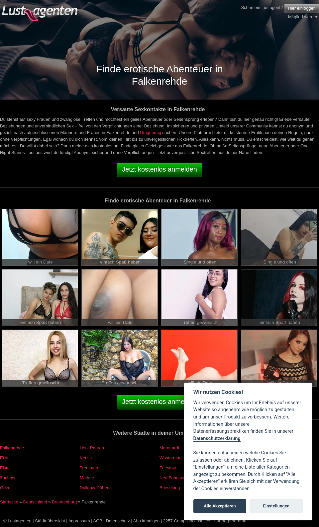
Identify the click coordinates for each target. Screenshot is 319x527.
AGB (97, 520)
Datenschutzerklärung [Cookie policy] (217, 438)
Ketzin (86, 457)
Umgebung (150, 132)
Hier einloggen (302, 8)
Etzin (5, 457)
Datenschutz (118, 520)
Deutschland (35, 501)
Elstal (5, 467)
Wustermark (171, 457)
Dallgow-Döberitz (96, 487)
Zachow (7, 477)
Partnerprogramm (231, 520)
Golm (5, 487)
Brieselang (170, 487)
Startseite (9, 501)
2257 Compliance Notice (186, 520)
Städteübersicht (50, 520)
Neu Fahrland (173, 477)
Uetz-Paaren (92, 447)
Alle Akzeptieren (220, 505)
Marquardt (169, 447)
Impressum (79, 520)
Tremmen (89, 467)
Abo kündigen (146, 520)
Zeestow (168, 467)
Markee (87, 477)
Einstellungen (276, 505)
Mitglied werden (303, 16)
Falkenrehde (12, 447)
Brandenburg (64, 501)
